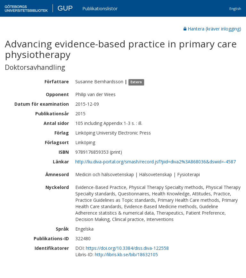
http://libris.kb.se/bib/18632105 (126, 254)
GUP (65, 8)
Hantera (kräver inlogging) (212, 29)
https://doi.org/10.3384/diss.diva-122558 (127, 248)
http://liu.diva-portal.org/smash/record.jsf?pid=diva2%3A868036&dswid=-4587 (155, 162)
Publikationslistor (100, 8)
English (235, 8)
